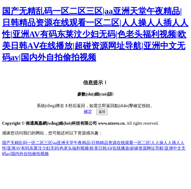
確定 (88, 111)
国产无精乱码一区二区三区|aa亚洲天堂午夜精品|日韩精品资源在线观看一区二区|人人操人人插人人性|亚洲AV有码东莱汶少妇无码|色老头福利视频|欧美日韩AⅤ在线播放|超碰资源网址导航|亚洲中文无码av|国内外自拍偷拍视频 (95, 34)
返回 (102, 112)
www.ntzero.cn (111, 123)
